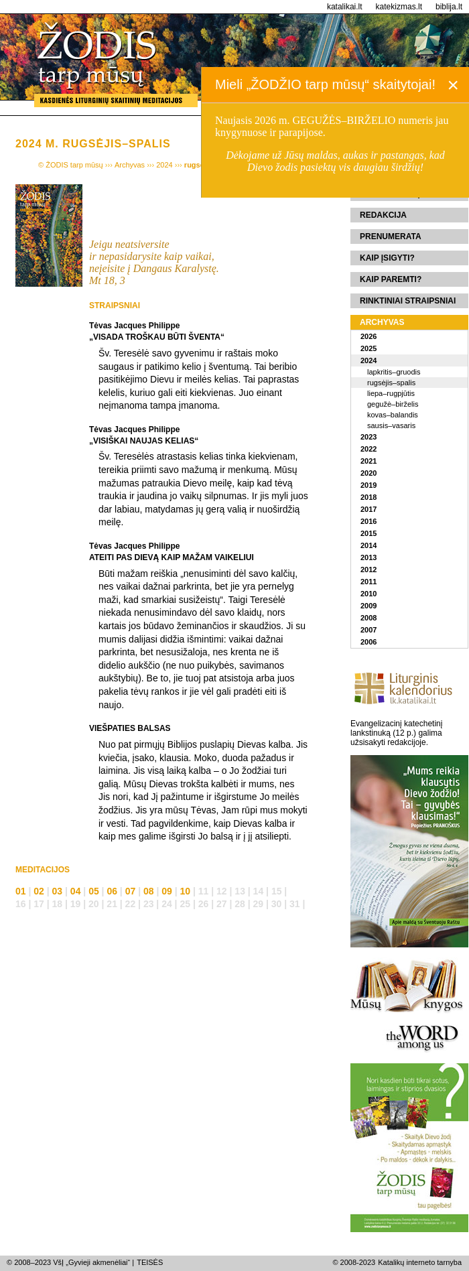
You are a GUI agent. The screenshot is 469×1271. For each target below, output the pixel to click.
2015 (368, 533)
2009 (368, 606)
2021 (368, 461)
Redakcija (383, 215)
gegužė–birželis (392, 404)
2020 (368, 473)
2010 (368, 594)
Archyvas (382, 322)
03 (57, 891)
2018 (368, 497)
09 (166, 891)
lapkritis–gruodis (393, 372)
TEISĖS (150, 1262)
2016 (368, 521)
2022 (368, 449)
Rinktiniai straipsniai (408, 301)
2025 (368, 348)
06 (112, 891)
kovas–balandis (392, 415)
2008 (368, 618)
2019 (368, 485)
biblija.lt (449, 6)
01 (20, 891)
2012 (368, 569)
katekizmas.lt (399, 6)
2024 (368, 360)
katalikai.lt (344, 6)
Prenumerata (390, 236)
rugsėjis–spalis (391, 383)
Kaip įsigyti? (387, 258)
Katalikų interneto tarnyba (420, 1262)
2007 (368, 630)
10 (185, 891)
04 (75, 891)
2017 (368, 509)
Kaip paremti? (390, 279)
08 (148, 891)
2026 (368, 336)
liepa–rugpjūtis (391, 393)
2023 (368, 437)
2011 (368, 582)
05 (93, 891)
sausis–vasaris (391, 425)
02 (39, 891)
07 (130, 891)
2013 (368, 557)
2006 (368, 642)
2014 (368, 545)
